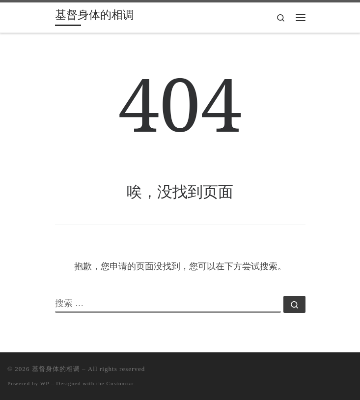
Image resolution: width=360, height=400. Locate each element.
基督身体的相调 (56, 368)
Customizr (120, 383)
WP (44, 383)
